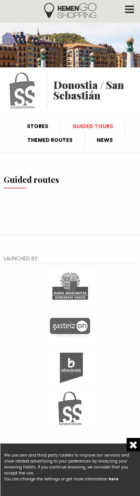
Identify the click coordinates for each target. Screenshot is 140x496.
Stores (37, 126)
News (105, 140)
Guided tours (92, 126)
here (113, 479)
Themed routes (49, 140)
